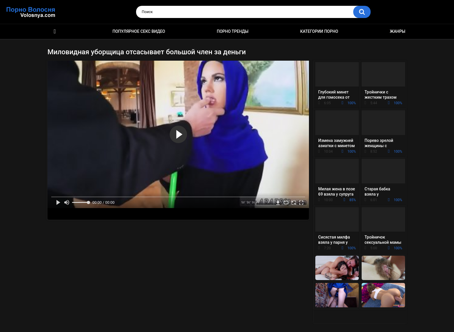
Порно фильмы (54, 31)
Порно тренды (232, 31)
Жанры (397, 31)
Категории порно (319, 31)
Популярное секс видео (139, 31)
